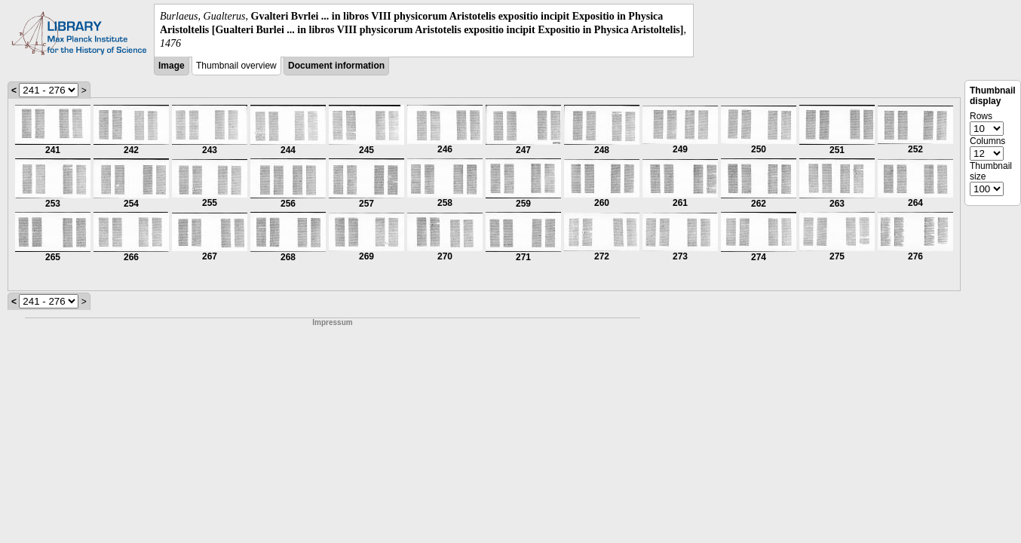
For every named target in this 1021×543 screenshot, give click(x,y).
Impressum (332, 322)
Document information (336, 65)
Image (171, 65)
